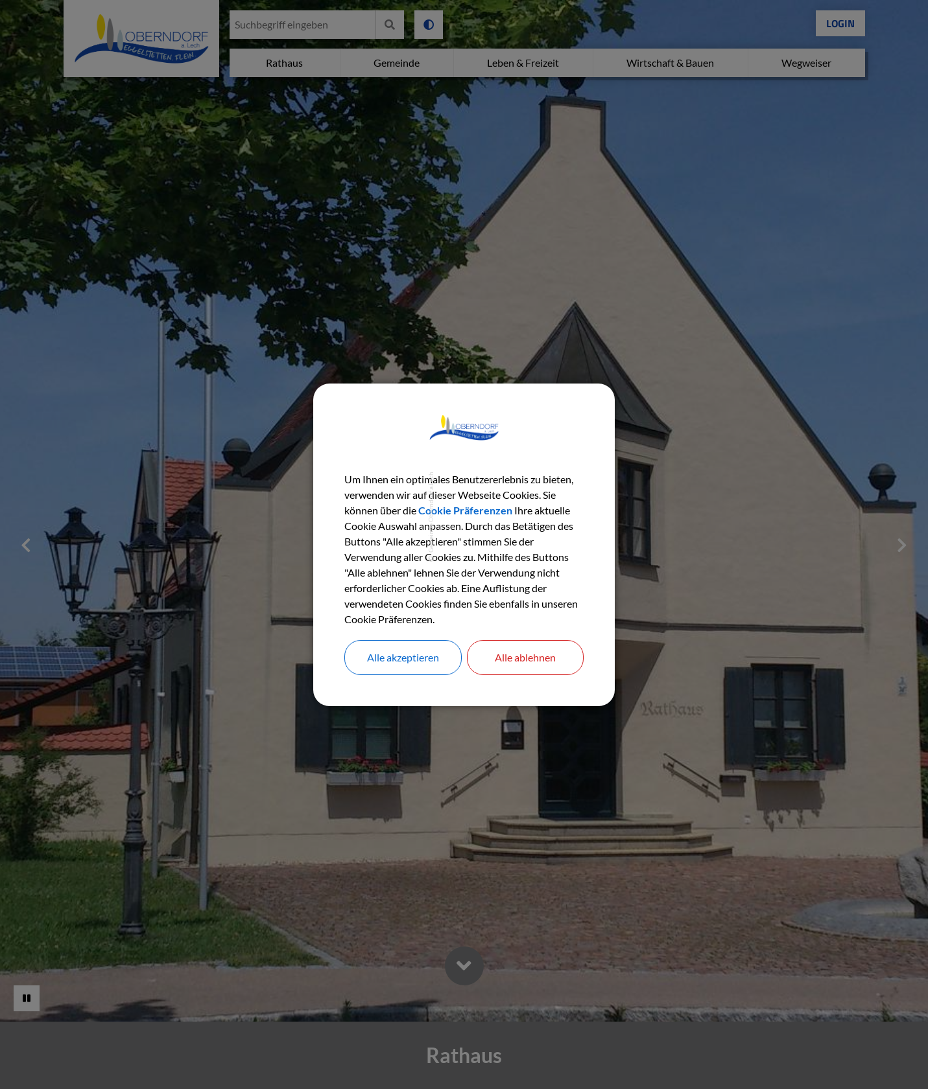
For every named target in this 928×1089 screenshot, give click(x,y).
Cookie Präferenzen (465, 510)
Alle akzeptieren (403, 657)
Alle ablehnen (525, 657)
